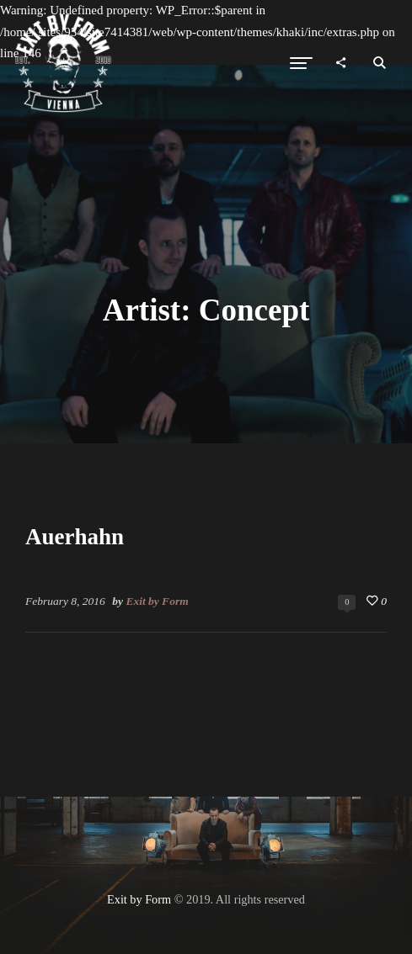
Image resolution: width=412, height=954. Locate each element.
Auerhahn (74, 536)
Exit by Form (157, 601)
